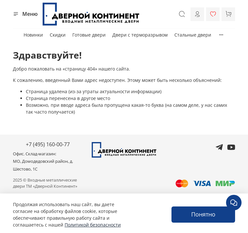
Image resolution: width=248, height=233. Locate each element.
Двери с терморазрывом (140, 35)
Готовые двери (89, 35)
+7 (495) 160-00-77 (48, 144)
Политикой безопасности (93, 225)
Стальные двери (192, 35)
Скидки (58, 35)
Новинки (33, 35)
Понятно (203, 214)
